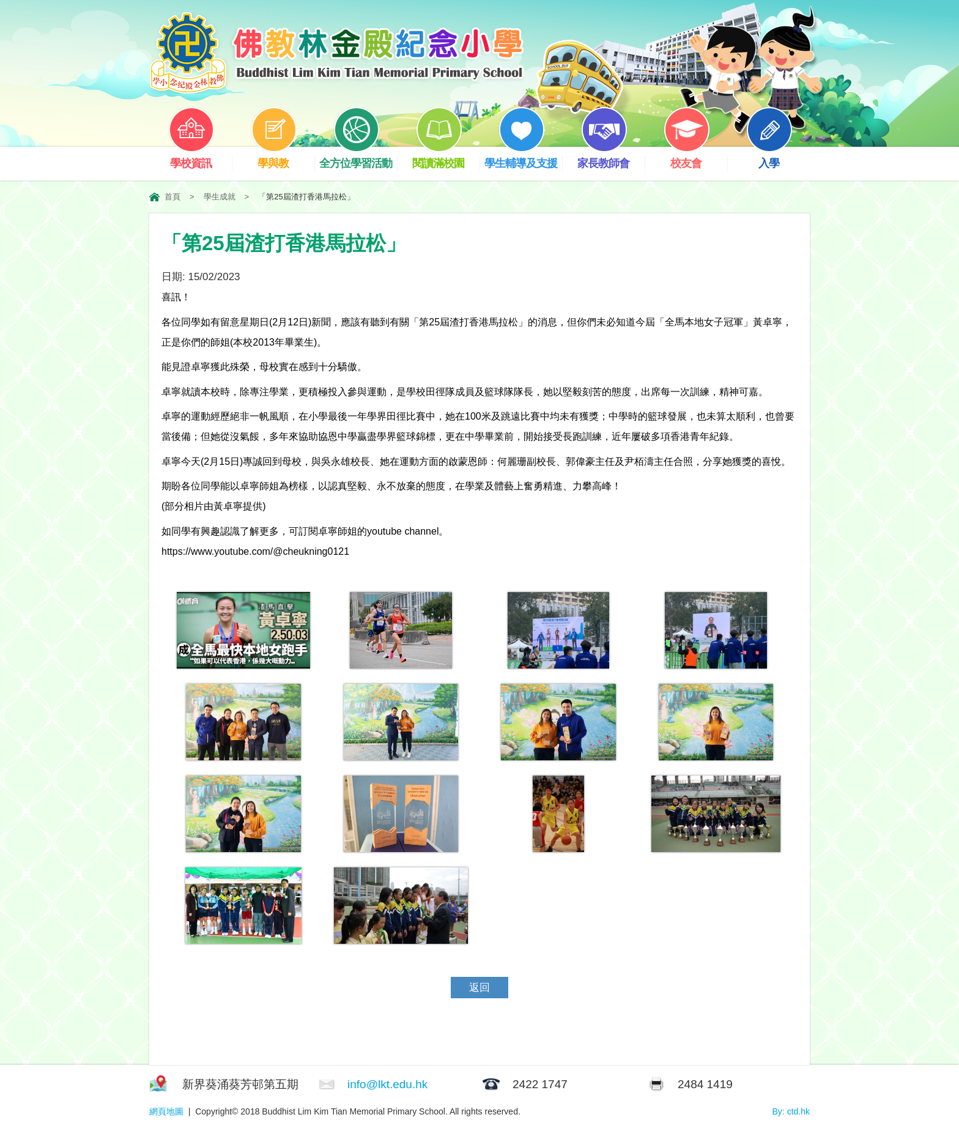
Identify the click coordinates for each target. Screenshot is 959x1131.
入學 (778, 158)
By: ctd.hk (791, 1111)
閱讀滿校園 (446, 158)
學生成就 (219, 196)
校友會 (695, 158)
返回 (479, 987)
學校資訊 (200, 158)
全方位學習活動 (358, 158)
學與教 (282, 158)
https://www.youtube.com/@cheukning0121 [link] (255, 551)
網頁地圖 (166, 1111)
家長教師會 (611, 158)
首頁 (172, 196)
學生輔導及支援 (523, 158)
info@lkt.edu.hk (387, 1084)
